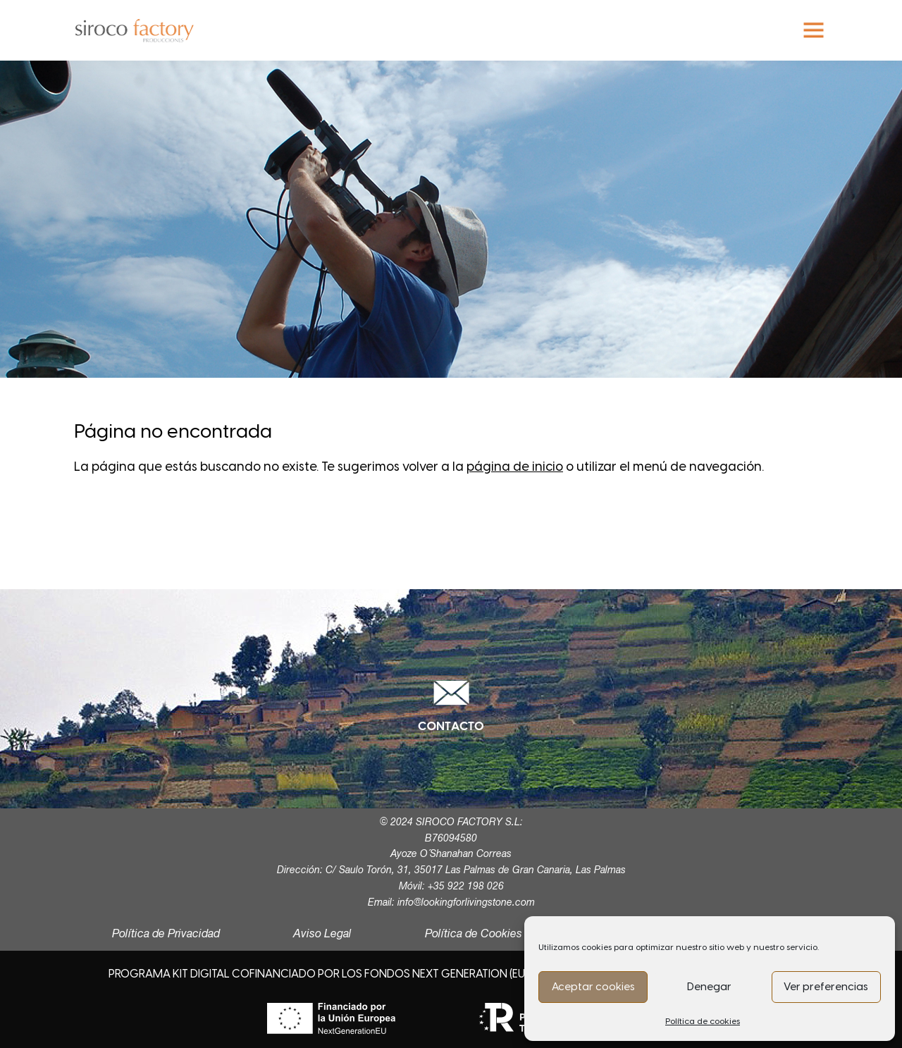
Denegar (709, 986)
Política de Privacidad (166, 934)
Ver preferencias (826, 986)
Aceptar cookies (593, 986)
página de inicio (515, 466)
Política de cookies (702, 1021)
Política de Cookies (473, 934)
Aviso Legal (322, 934)
